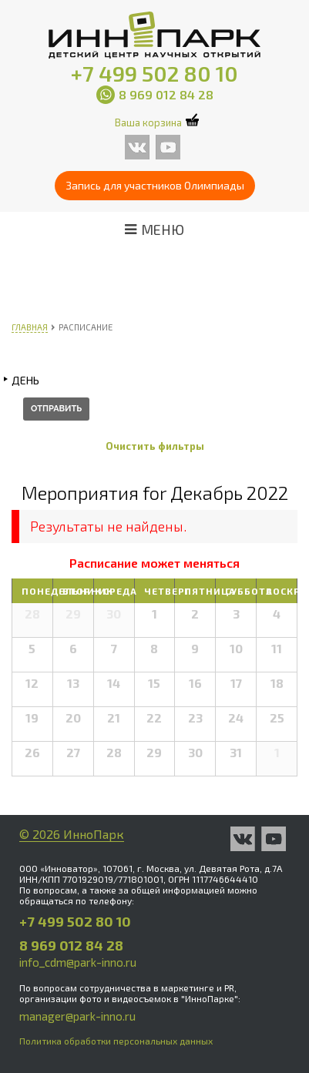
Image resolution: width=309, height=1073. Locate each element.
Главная (30, 327)
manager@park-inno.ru (77, 1016)
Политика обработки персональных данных (116, 1040)
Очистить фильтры (155, 446)
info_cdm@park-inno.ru (77, 962)
